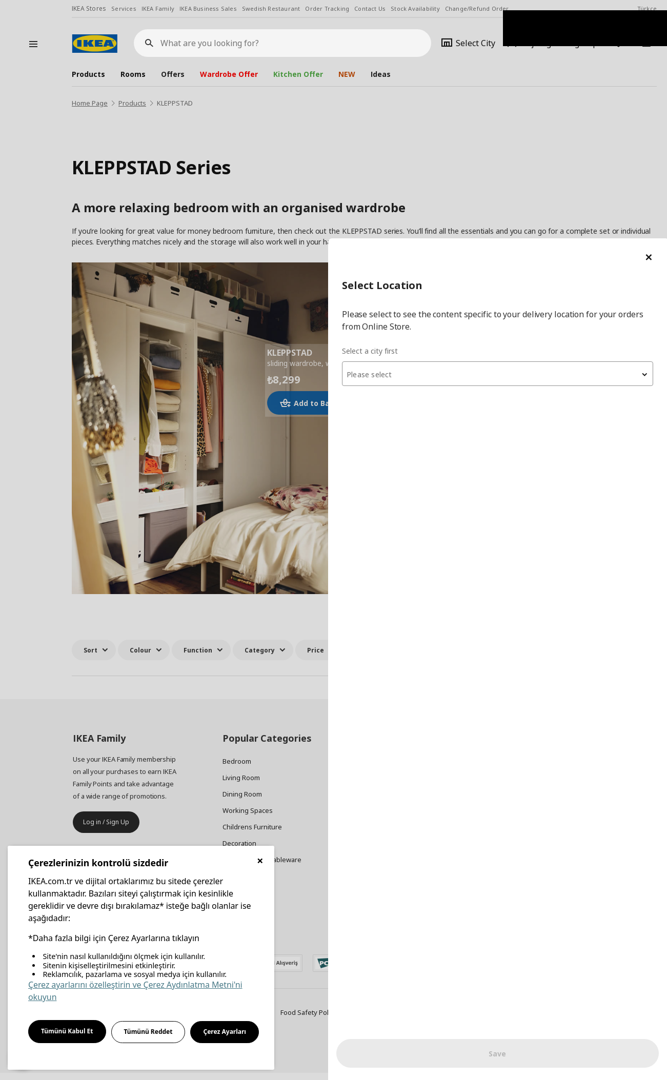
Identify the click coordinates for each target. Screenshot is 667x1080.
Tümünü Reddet (148, 1031)
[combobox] (544, 135)
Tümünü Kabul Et (67, 1031)
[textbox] (544, 136)
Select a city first (463, 112)
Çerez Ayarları (224, 1031)
